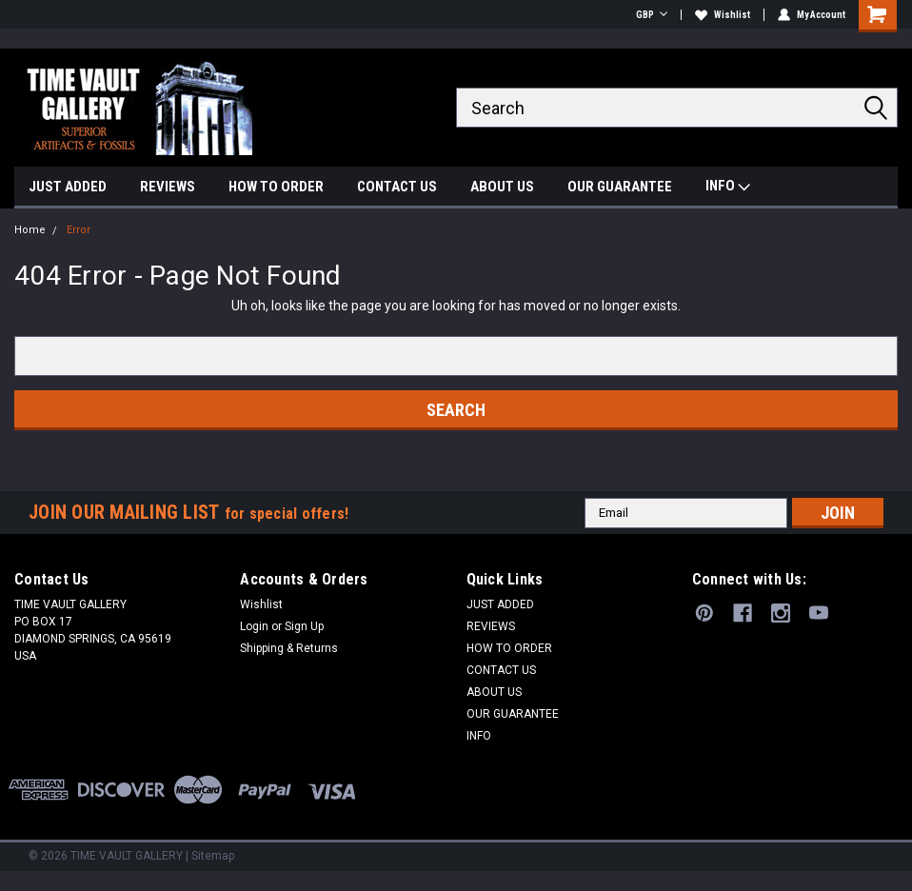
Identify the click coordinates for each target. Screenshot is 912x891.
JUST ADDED (68, 186)
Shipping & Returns (289, 648)
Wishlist (722, 15)
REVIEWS (167, 186)
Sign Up (304, 626)
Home (30, 230)
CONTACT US (397, 186)
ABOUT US (502, 186)
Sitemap (212, 855)
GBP (651, 15)
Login (254, 626)
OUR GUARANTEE (619, 186)
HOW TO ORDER (276, 186)
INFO (727, 188)
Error (78, 230)
